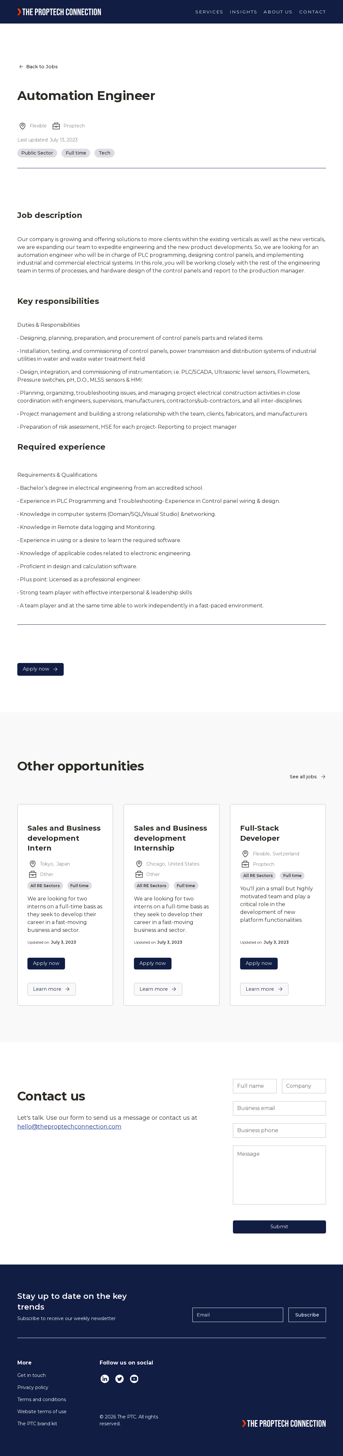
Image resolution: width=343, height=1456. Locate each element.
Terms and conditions (41, 1399)
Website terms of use (42, 1412)
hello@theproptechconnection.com (69, 1126)
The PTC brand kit (37, 1424)
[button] (209, 12)
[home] (59, 12)
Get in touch (31, 1375)
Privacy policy (32, 1387)
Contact (312, 11)
